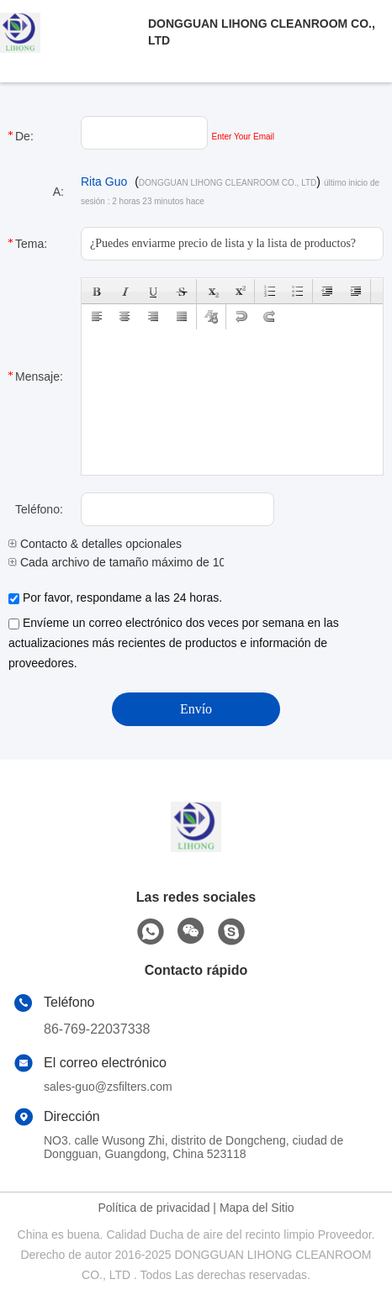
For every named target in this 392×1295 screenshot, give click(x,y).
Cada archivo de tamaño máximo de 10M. (123, 562)
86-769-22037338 (97, 1029)
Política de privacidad (153, 1207)
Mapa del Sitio (257, 1207)
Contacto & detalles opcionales (95, 543)
